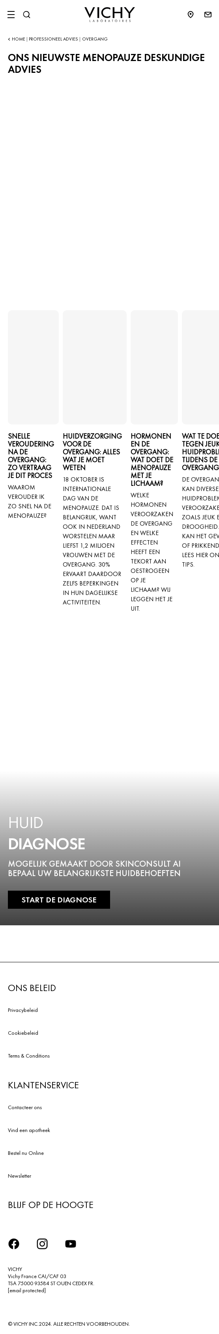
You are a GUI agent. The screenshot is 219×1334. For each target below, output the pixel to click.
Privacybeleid (23, 1009)
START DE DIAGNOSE (59, 900)
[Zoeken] (26, 14)
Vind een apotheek (29, 1130)
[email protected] (27, 1290)
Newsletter (19, 1175)
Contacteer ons (25, 1107)
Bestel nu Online (26, 1152)
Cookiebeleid (23, 1032)
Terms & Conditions (29, 1055)
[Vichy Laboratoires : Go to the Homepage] (109, 14)
